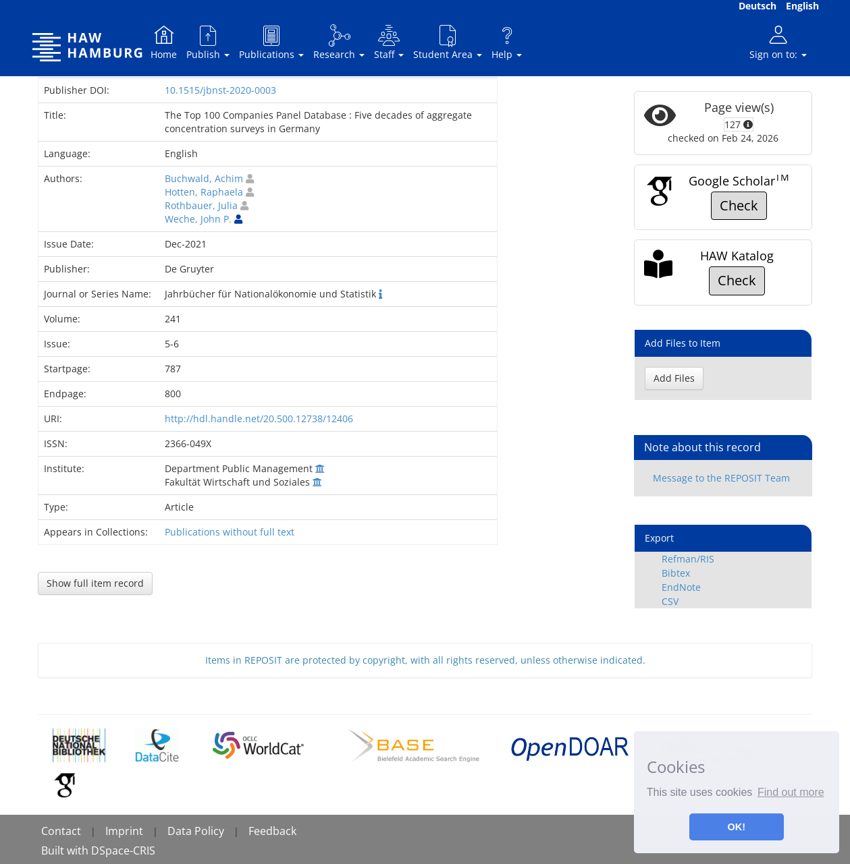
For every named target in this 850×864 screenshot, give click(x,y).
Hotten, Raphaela (204, 191)
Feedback (272, 831)
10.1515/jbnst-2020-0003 (220, 90)
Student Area (447, 42)
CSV (670, 601)
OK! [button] (736, 827)
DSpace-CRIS (123, 850)
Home (164, 42)
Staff (389, 42)
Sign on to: (778, 42)
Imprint (124, 831)
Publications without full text (229, 531)
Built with (66, 850)
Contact (61, 831)
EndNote (681, 587)
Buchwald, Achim (204, 178)
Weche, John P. (198, 218)
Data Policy (195, 831)
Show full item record (95, 583)
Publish (208, 42)
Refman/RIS (688, 558)
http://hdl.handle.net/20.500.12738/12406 (259, 418)
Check (739, 205)
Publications (271, 42)
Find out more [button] (791, 792)
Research (339, 42)
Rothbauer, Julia (201, 205)
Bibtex (676, 573)
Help (507, 42)
